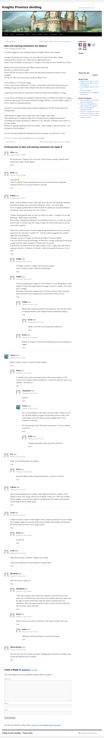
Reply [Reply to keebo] (11, 188)
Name (6, 703)
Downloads (53, 34)
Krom (24, 48)
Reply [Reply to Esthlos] (11, 254)
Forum (46, 34)
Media (40, 34)
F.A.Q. (27, 34)
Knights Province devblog (21, 7)
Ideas (19, 138)
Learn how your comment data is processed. (46, 725)
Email (6, 710)
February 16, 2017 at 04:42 (24, 373)
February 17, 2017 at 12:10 (24, 616)
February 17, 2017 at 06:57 (24, 591)
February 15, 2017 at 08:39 (18, 155)
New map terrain (9, 41)
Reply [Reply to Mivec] (11, 165)
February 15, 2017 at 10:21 (24, 279)
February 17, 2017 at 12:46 (29, 632)
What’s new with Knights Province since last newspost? (55, 41)
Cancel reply (34, 670)
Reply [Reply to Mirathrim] (11, 583)
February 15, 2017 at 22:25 (18, 456)
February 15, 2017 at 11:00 (18, 358)
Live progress (26, 138)
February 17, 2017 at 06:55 (18, 576)
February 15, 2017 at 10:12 (18, 198)
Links (60, 34)
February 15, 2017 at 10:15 (24, 261)
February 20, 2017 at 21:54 (29, 408)
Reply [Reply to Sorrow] (11, 365)
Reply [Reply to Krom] (29, 330)
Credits (34, 34)
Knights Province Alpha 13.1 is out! (89, 81)
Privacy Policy (28, 733)
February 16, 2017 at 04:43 (24, 472)
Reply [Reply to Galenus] (11, 505)
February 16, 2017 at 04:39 (29, 337)
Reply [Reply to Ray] (11, 464)
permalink (41, 138)
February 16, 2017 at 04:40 (35, 322)
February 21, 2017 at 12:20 (35, 439)
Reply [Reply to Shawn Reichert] (11, 660)
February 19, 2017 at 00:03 (29, 393)
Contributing (19, 34)
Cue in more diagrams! (86, 90)
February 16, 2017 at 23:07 (18, 553)
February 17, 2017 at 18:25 (18, 649)
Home (6, 34)
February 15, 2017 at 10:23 (29, 304)
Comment (7, 679)
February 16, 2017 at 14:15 (18, 489)
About (12, 34)
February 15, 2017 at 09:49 (18, 175)
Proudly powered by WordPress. (89, 733)
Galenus (26, 670)
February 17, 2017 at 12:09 (24, 535)
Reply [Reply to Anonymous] (23, 401)
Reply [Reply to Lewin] (11, 528)
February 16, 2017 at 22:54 (18, 515)
